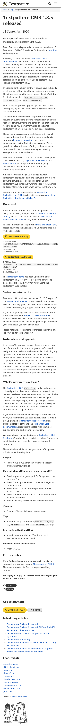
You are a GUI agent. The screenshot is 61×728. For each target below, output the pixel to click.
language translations (23, 139)
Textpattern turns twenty (18, 638)
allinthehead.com (11, 666)
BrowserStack (9, 163)
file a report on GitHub (43, 563)
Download (15, 609)
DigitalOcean (30, 160)
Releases (10, 588)
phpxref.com (9, 672)
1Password (43, 160)
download (52, 50)
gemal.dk (7, 690)
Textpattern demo (15, 276)
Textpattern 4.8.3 (21, 387)
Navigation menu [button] (56, 4)
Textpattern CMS (16, 4)
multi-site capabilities (46, 224)
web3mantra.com (11, 687)
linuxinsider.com (11, 681)
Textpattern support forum (33, 420)
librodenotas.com (11, 678)
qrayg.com (8, 669)
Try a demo (35, 609)
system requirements (17, 300)
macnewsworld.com (12, 684)
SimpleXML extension (36, 315)
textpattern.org (10, 663)
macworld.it (8, 675)
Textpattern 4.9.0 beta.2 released (22, 623)
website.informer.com (19, 696)
